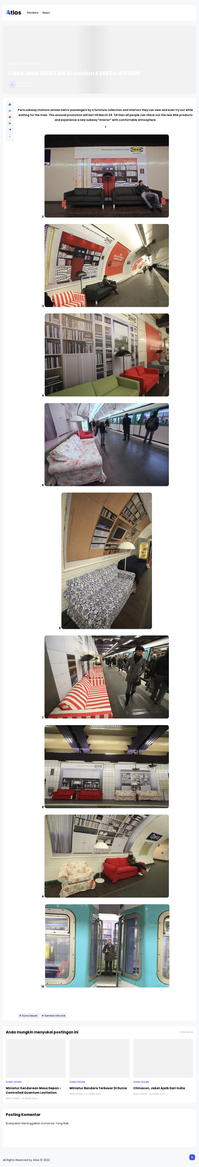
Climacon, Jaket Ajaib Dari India (159, 1088)
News (46, 13)
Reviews (32, 13)
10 (42, 986)
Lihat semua (186, 1032)
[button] (10, 136)
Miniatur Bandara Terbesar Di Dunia (98, 1088)
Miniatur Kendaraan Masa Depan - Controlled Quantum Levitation (33, 1090)
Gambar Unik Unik (54, 1015)
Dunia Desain (31, 63)
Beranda (14, 64)
